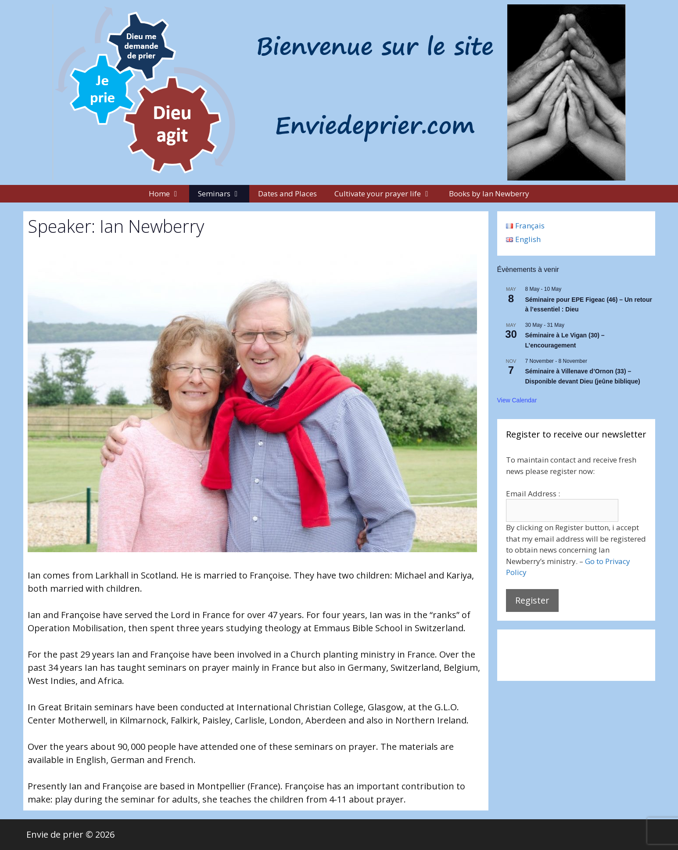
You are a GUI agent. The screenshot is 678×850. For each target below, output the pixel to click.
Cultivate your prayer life (387, 194)
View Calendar (517, 400)
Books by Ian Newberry (489, 193)
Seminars (224, 194)
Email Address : (533, 493)
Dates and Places (287, 193)
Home (169, 194)
